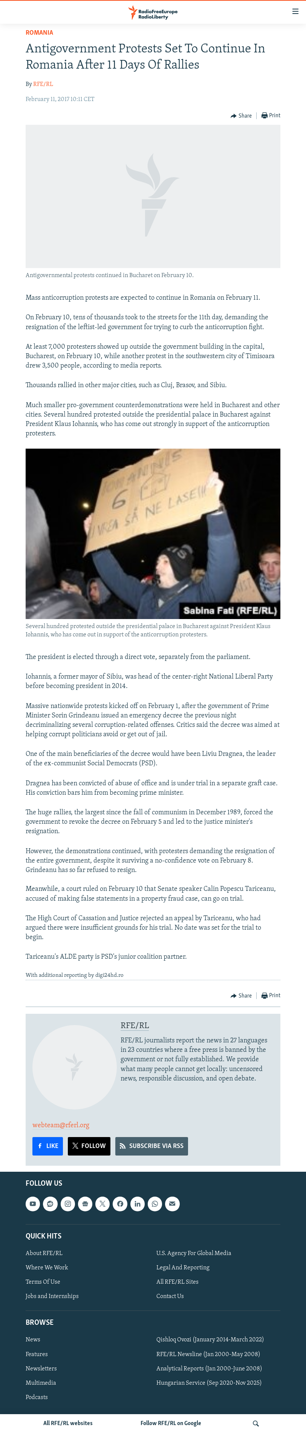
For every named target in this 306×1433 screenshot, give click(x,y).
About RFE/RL (44, 1254)
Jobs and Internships (52, 1297)
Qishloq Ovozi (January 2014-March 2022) (210, 1340)
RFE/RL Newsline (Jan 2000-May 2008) (208, 1355)
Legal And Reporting (183, 1268)
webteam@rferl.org (60, 1125)
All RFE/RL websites (68, 1424)
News (33, 1340)
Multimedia (41, 1383)
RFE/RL (43, 84)
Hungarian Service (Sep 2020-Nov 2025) (209, 1383)
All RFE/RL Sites (177, 1282)
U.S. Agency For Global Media (193, 1254)
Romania (39, 33)
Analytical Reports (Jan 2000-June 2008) (209, 1369)
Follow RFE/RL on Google (171, 1424)
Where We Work (47, 1268)
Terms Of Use (43, 1282)
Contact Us (170, 1297)
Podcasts (37, 1398)
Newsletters (41, 1369)
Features (37, 1355)
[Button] (241, 116)
